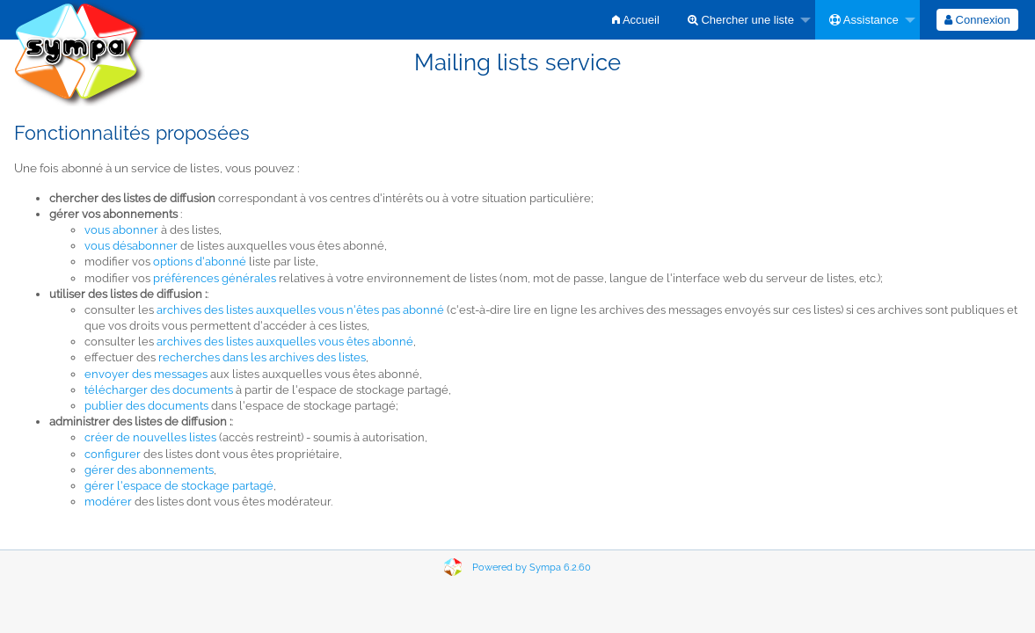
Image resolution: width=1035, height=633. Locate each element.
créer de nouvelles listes (150, 437)
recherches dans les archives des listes (262, 357)
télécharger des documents (158, 390)
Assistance (864, 19)
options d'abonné (199, 261)
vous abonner (121, 229)
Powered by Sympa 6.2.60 (531, 567)
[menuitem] (636, 20)
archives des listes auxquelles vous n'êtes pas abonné (300, 309)
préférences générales (214, 278)
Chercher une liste (741, 19)
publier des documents (146, 405)
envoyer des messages (146, 374)
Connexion (977, 19)
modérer (108, 501)
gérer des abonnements (149, 470)
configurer (112, 454)
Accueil (636, 19)
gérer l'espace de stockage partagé (178, 485)
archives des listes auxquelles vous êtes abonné (285, 341)
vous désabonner (131, 245)
